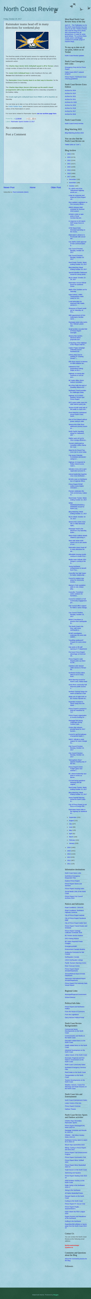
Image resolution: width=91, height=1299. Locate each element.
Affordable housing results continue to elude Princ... (78, 555)
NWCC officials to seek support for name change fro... (78, 741)
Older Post (56, 187)
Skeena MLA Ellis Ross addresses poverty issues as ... (78, 426)
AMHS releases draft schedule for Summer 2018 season (77, 209)
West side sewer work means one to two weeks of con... (78, 542)
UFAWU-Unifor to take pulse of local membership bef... (76, 216)
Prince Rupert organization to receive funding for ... (78, 716)
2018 (69, 173)
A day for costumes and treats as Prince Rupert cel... (77, 197)
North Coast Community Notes (75, 1064)
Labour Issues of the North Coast (76, 1055)
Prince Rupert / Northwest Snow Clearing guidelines (75, 78)
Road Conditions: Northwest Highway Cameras (74, 911)
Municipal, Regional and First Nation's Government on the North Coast (74, 1059)
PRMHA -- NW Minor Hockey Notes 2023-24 (74, 1136)
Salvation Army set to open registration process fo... (78, 470)
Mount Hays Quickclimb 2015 (74, 1145)
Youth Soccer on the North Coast (76, 1170)
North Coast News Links (73, 873)
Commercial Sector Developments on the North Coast (74, 1031)
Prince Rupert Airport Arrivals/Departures (72, 970)
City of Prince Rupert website (74, 915)
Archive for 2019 (70, 105)
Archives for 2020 (71, 102)
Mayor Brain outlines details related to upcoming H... (78, 536)
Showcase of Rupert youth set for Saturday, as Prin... (77, 310)
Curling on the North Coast (74, 1201)
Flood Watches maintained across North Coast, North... (78, 414)
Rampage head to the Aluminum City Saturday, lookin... (78, 530)
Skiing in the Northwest (72, 1190)
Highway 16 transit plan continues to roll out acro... (76, 375)
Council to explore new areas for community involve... (76, 580)
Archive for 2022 (70, 96)
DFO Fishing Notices (72, 938)
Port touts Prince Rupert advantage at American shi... (77, 654)
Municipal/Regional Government (75, 994)
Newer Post (9, 187)
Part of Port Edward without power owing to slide (78, 420)
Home (32, 187)
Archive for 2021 (70, 99)
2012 (69, 860)
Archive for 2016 (70, 114)
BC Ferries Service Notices (74, 935)
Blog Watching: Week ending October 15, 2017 (78, 793)
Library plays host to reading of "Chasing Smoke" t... (76, 356)
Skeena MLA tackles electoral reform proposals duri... (75, 337)
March (71, 837)
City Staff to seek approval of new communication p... (77, 243)
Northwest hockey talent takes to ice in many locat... (77, 674)
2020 (69, 167)
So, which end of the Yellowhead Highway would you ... (76, 190)
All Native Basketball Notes (74, 1193)
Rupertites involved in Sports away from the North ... (76, 703)
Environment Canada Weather (75, 949)
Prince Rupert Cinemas (72, 1106)
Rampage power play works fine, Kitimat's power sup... (78, 324)
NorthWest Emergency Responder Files (72, 877)
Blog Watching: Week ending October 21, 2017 (78, 512)
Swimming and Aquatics (73, 1173)
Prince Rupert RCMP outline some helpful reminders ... (76, 486)
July (70, 824)
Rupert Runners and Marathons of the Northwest (75, 1217)
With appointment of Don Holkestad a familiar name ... (77, 317)
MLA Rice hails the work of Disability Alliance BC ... (77, 386)
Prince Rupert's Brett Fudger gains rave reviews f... (76, 768)
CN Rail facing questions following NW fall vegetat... (77, 782)
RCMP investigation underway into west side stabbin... (77, 635)
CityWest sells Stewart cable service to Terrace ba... (77, 667)
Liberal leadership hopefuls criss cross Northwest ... (78, 475)
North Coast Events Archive (74, 123)
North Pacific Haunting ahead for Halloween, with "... (76, 433)
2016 (69, 847)
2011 (69, 864)
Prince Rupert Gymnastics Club (75, 1157)
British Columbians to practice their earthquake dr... (78, 621)
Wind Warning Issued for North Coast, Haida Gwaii (78, 680)
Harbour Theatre (70, 1109)
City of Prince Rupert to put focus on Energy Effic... (78, 805)
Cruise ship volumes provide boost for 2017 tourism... (77, 729)
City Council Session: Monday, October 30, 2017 (76, 257)
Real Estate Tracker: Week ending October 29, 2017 (78, 263)
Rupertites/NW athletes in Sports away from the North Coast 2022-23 (76, 1226)
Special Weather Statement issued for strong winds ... (78, 273)
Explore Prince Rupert (72, 881)
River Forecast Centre (72, 966)
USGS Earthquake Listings (74, 960)
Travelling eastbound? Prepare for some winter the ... (77, 642)
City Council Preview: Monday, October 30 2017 (76, 250)
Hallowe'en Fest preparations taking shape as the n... (76, 368)
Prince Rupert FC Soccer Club (75, 1204)
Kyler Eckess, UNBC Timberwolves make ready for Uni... (76, 296)
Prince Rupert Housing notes (74, 888)
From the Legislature (72, 1014)
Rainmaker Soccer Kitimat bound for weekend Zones (77, 284)
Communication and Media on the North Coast (75, 1037)
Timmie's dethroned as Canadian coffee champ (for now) (77, 445)
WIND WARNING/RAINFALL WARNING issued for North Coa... (77, 505)
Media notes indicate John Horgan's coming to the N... (77, 561)
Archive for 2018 (70, 108)
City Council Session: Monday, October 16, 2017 (76, 755)
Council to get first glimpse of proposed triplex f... (77, 735)
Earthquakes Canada (72, 957)
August (71, 820)
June (71, 827)
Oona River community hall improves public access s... (78, 686)
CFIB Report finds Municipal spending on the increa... (77, 229)
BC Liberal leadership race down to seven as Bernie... (77, 775)
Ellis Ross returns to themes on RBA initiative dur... (78, 362)
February (72, 840)
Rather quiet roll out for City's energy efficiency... (78, 439)
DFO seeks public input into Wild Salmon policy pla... (78, 403)
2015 (69, 851)
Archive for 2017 (70, 111)
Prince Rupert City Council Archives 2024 (74, 897)
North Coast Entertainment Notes (76, 1100)
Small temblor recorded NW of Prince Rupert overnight (78, 330)
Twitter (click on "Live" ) (72, 144)
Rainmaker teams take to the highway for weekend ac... (78, 811)
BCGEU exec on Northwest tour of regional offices (78, 480)
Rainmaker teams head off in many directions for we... (77, 549)
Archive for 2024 (70, 90)
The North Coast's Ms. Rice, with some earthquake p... (76, 628)
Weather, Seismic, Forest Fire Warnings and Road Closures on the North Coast (76, 1086)
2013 (69, 857)
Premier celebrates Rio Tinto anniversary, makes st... (78, 493)
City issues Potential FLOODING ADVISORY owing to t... (77, 457)
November (72, 182)
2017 (69, 176)
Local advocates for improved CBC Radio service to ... (76, 303)
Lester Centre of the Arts (73, 1103)
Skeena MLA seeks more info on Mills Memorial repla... (77, 523)
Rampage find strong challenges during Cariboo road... (76, 722)
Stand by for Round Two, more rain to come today (78, 451)
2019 (69, 170)
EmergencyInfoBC (71, 946)
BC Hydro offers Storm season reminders (76, 381)
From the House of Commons (75, 1011)
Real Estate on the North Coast (75, 1072)
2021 (69, 164)
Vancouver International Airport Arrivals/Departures (75, 979)
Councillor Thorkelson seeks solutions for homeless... (76, 594)
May (70, 830)
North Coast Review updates (74, 55)
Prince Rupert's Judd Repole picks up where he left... (77, 660)
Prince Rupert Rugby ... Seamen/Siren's (73, 1207)
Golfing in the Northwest (73, 1221)
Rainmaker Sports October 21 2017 (23, 121)
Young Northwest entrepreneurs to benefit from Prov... (77, 568)
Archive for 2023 (70, 93)
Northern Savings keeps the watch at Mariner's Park (78, 692)
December (72, 179)
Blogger (55, 1295)
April (70, 833)
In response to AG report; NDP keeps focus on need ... (77, 223)
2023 (69, 157)
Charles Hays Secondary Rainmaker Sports (73, 1121)
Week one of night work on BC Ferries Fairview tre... (78, 697)
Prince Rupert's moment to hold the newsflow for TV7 (78, 710)
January (72, 843)
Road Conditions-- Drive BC (74, 907)
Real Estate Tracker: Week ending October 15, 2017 (78, 788)
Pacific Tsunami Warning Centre (75, 963)
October (72, 186)
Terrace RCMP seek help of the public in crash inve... (78, 408)
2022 (69, 160)
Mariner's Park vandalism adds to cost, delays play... (77, 587)
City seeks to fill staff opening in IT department (78, 648)
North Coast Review (31, 8)
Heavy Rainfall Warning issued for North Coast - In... (77, 799)
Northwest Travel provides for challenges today (77, 391)
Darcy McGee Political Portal (74, 1017)
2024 (69, 154)
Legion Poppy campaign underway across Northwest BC (77, 349)
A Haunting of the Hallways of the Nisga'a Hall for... (78, 343)
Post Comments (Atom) (20, 192)
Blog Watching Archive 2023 (74, 133)
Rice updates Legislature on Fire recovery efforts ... (78, 203)
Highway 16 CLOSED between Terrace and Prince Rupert (76, 397)
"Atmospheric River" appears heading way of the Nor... (77, 761)
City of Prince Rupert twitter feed (76, 923)
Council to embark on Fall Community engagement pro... (78, 600)
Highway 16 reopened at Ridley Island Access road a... (77, 464)
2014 (69, 854)
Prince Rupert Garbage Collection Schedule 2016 (73, 931)
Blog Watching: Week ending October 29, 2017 (78, 268)
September (73, 817)
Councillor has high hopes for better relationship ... (77, 574)
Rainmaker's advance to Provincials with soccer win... (77, 236)
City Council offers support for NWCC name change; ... (78, 607)
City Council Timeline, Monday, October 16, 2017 (76, 614)
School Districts (70, 997)
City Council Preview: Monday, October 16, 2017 (76, 748)
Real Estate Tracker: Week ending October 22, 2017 (78, 499)
